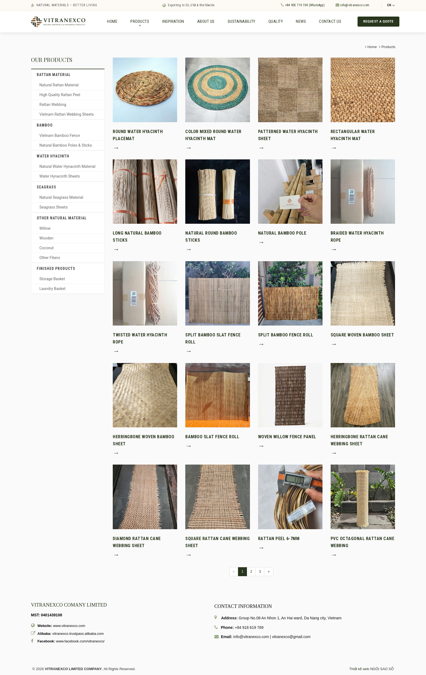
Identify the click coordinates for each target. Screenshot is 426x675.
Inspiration (173, 21)
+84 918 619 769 (249, 628)
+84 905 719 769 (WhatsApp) (303, 5)
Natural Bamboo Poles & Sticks (65, 146)
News (301, 21)
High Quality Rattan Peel (59, 95)
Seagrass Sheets (53, 208)
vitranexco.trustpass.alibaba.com (78, 634)
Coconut (46, 249)
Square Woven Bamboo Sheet (362, 335)
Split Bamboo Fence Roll (285, 335)
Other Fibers (49, 258)
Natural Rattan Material (59, 86)
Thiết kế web (359, 670)
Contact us (330, 21)
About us (206, 21)
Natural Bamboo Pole (282, 233)
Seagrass (46, 188)
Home (112, 21)
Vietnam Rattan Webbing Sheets (66, 115)
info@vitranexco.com (352, 5)
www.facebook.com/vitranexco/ (80, 642)
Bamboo (45, 126)
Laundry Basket (52, 289)
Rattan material (54, 75)
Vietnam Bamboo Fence (59, 136)
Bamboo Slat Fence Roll (212, 437)
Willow (45, 229)
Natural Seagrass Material (61, 198)
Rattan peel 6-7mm (279, 539)
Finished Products (56, 269)
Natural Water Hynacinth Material (67, 167)
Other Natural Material (62, 219)
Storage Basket (52, 279)
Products (139, 24)
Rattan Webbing (52, 105)
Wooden (46, 239)
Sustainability (241, 21)
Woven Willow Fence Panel (287, 437)
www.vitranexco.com (69, 626)
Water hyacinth (53, 157)
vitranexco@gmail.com (291, 637)
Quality (275, 21)
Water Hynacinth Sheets (59, 177)
